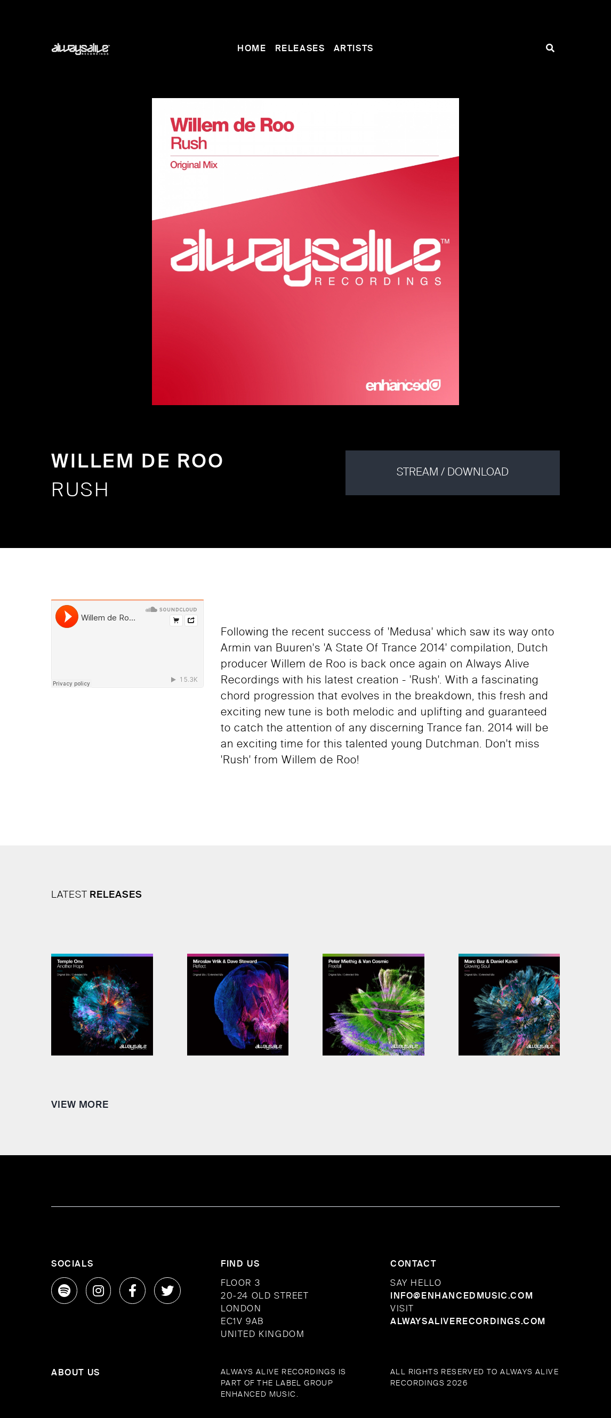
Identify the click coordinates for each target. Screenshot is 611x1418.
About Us (75, 1373)
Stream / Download (453, 473)
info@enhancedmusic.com (461, 1296)
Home (251, 49)
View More (80, 1105)
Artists (354, 49)
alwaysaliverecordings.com (468, 1322)
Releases (300, 49)
